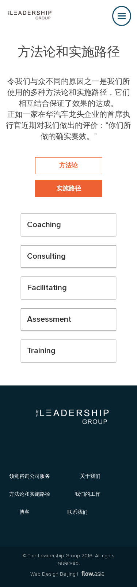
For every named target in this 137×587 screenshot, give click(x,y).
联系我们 (77, 512)
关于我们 (90, 476)
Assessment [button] (49, 319)
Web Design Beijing (53, 574)
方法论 (68, 166)
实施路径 (68, 189)
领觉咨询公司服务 (29, 476)
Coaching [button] (44, 225)
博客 (24, 512)
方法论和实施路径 (29, 494)
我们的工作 (87, 494)
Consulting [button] (46, 256)
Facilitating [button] (47, 288)
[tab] (68, 225)
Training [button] (41, 351)
